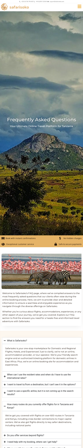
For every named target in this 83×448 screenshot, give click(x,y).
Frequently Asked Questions (41, 120)
